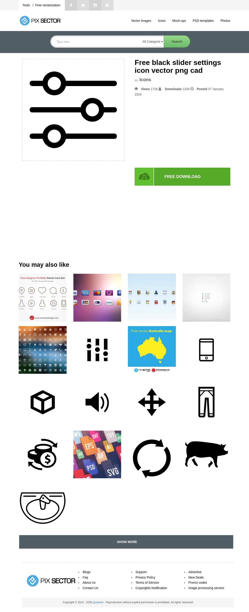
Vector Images (141, 20)
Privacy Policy (145, 577)
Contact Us (90, 588)
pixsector (98, 602)
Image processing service (206, 588)
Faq (85, 577)
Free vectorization (47, 5)
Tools (27, 5)
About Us (89, 582)
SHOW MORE (126, 542)
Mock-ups (179, 20)
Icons (161, 20)
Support (141, 572)
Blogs (87, 572)
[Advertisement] (172, 132)
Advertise (194, 572)
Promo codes (197, 582)
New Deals (196, 577)
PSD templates (203, 20)
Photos (225, 20)
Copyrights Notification (151, 588)
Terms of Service (147, 582)
